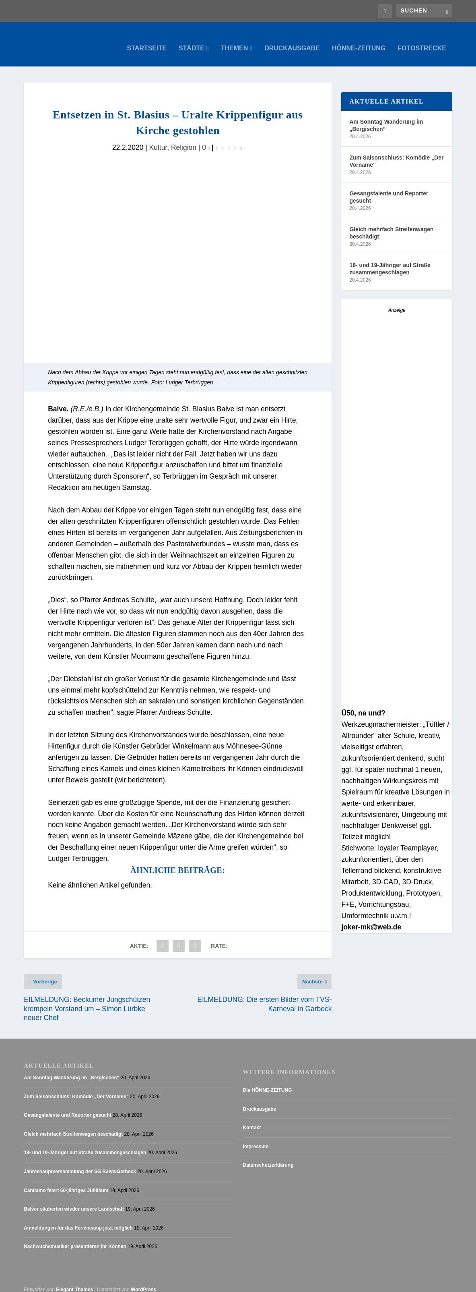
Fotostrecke (422, 40)
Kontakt (252, 1120)
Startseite (147, 40)
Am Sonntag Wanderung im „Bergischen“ (386, 117)
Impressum (256, 1139)
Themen (234, 40)
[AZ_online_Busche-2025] (396, 694)
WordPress (143, 1282)
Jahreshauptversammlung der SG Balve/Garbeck (80, 1164)
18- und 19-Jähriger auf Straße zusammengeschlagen (390, 261)
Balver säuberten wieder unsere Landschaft (74, 1201)
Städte (191, 40)
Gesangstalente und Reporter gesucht (388, 189)
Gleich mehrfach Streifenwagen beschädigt (391, 225)
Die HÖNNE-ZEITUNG (267, 1082)
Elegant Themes (74, 1282)
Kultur (158, 139)
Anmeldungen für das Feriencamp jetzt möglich (78, 1220)
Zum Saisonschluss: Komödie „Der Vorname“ (396, 153)
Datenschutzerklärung (268, 1157)
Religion (183, 139)
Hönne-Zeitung (358, 40)
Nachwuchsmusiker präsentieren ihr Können (75, 1239)
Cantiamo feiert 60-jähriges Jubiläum (66, 1183)
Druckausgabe (292, 40)
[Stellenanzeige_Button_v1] (396, 580)
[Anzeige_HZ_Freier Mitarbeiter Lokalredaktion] (396, 464)
